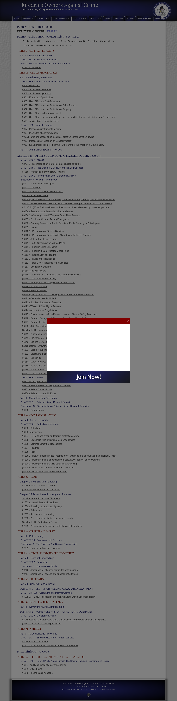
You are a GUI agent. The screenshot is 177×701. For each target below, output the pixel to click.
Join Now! (88, 376)
